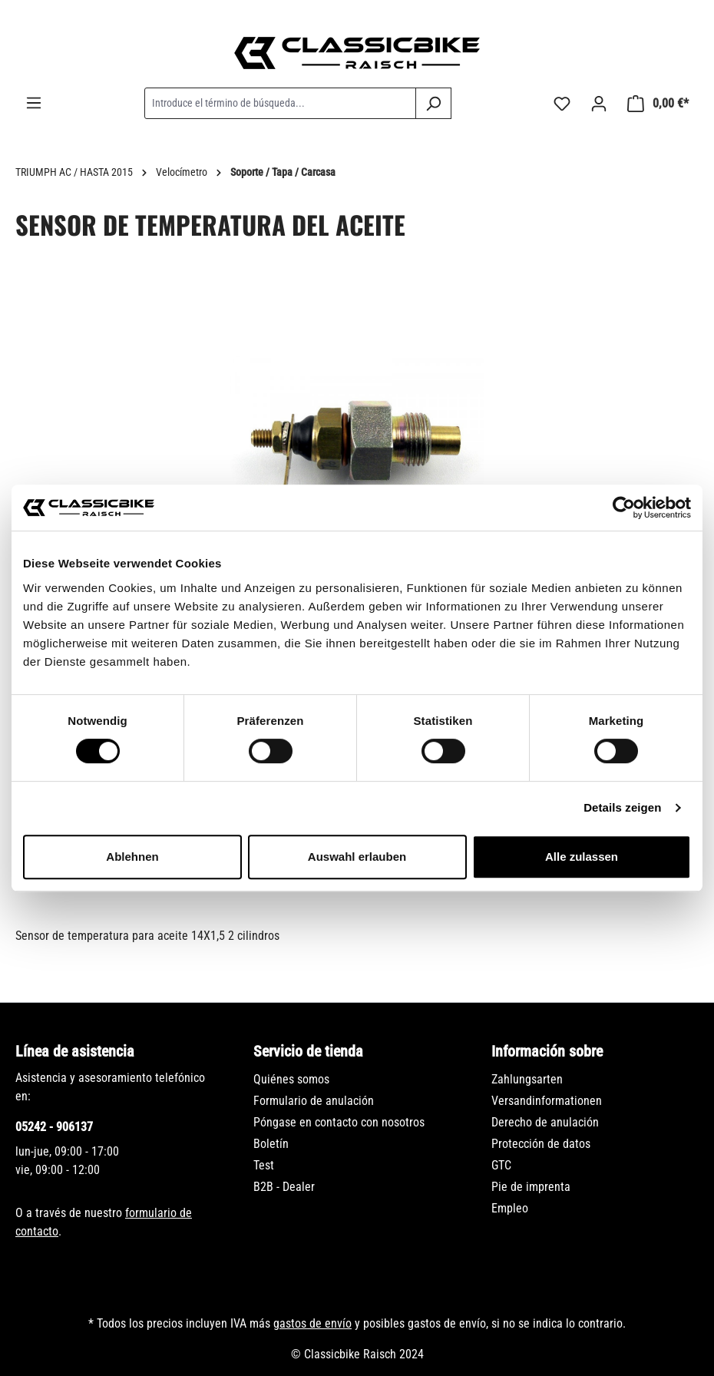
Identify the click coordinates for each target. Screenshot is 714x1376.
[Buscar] (433, 103)
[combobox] (280, 103)
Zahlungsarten (527, 1079)
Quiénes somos (291, 1079)
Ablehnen (132, 856)
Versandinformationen (546, 1100)
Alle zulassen (581, 856)
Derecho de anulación (545, 1122)
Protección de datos (540, 1143)
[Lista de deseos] (562, 103)
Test (263, 1165)
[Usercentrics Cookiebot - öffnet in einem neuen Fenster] (624, 507)
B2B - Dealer (284, 1186)
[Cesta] (658, 103)
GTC (501, 1165)
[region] (357, 463)
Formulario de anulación (313, 1100)
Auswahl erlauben (357, 856)
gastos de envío (312, 1323)
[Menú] (33, 103)
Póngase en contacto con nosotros (339, 1122)
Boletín (271, 1143)
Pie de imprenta (530, 1186)
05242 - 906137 (54, 1127)
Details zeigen (622, 807)
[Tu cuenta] (598, 103)
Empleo (509, 1208)
